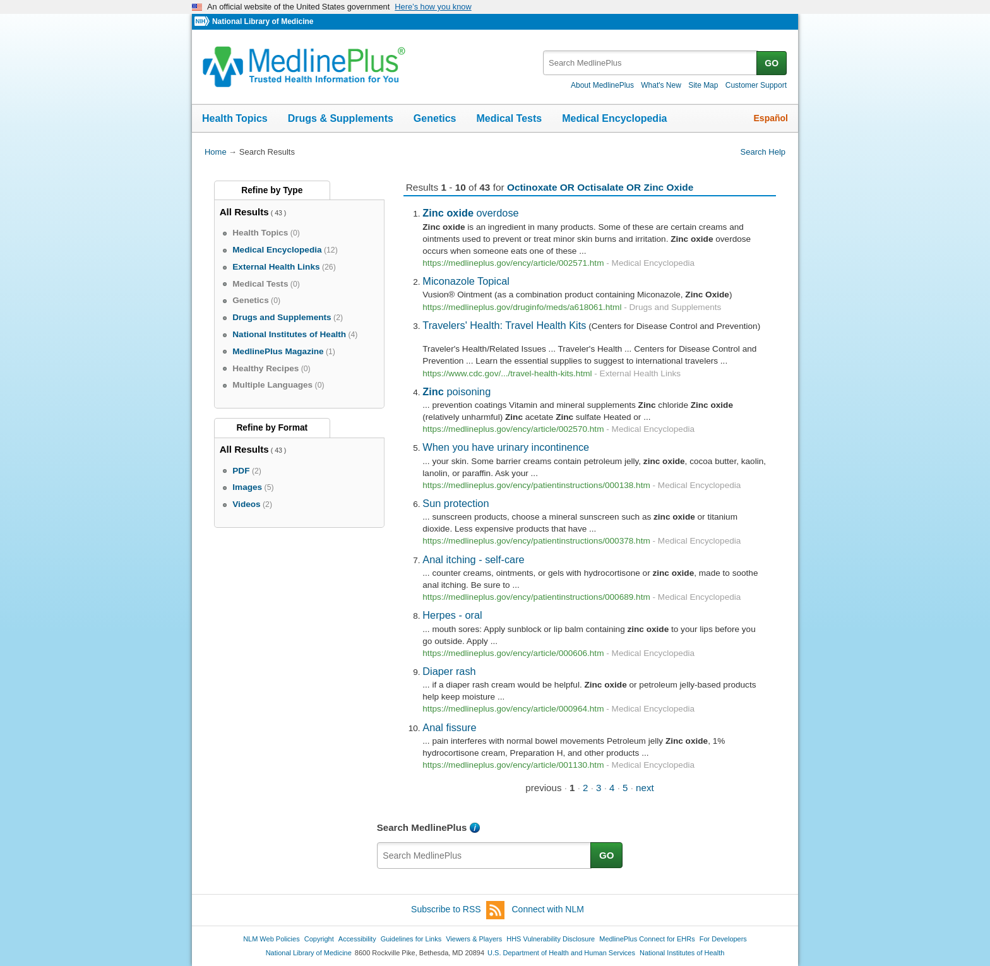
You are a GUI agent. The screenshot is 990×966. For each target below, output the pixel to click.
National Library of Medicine (262, 21)
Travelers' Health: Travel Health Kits (504, 325)
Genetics (435, 118)
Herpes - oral (452, 615)
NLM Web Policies (271, 939)
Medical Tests (509, 118)
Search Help (763, 152)
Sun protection (455, 503)
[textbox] (650, 63)
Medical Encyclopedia (614, 118)
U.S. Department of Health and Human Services (561, 953)
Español (771, 118)
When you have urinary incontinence (505, 447)
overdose (470, 212)
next (645, 787)
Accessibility (357, 939)
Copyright (319, 939)
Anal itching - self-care (473, 559)
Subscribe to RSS (457, 910)
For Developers (723, 939)
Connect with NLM (548, 909)
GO (771, 63)
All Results (244, 211)
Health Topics (235, 118)
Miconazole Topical (466, 281)
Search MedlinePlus (422, 827)
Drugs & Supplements (340, 118)
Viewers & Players (474, 939)
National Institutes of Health (682, 953)
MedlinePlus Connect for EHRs (647, 939)
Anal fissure (449, 727)
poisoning (456, 391)
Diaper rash (448, 671)
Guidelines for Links (411, 939)
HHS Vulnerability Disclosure (550, 939)
